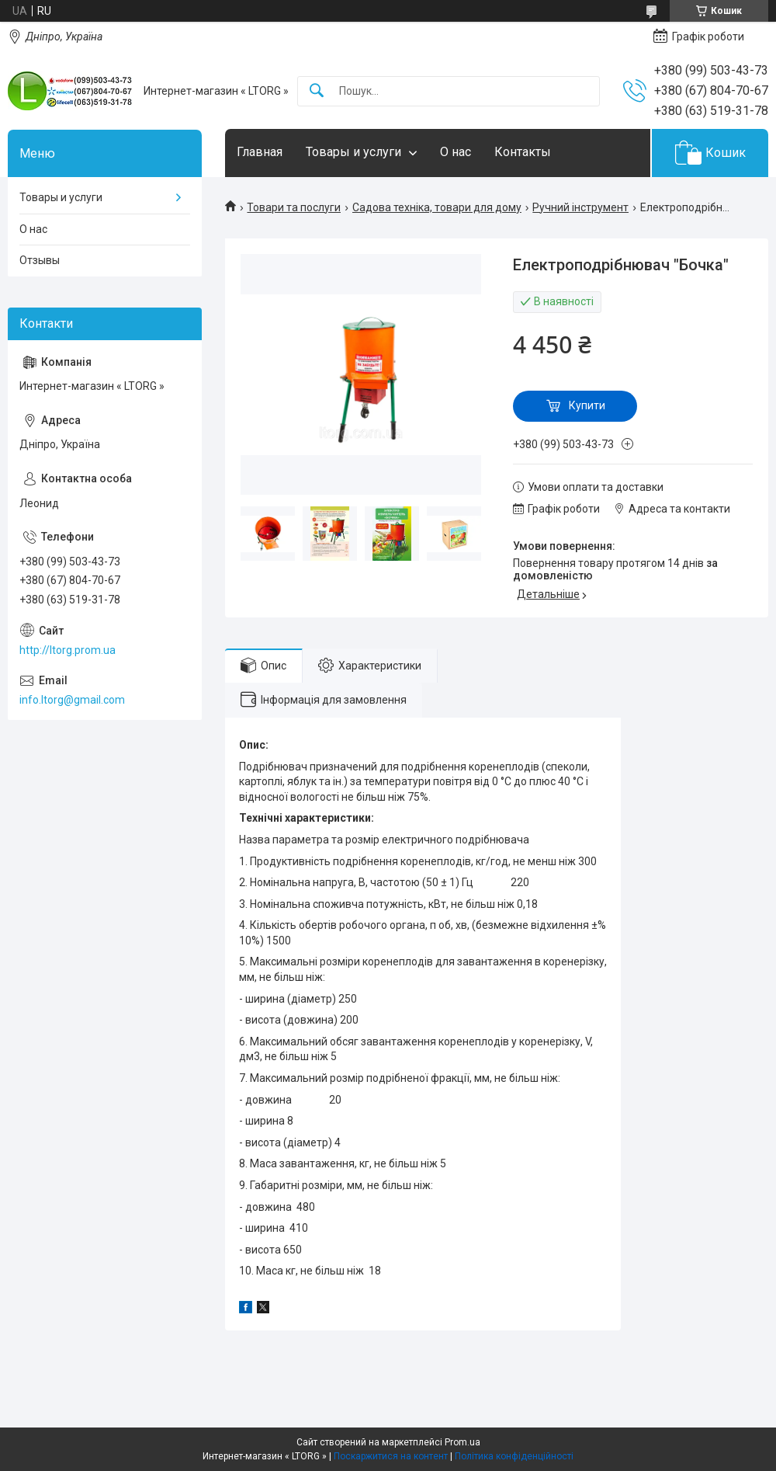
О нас (455, 151)
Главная (259, 151)
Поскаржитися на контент (391, 1456)
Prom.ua (462, 1442)
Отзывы (39, 260)
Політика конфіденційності (514, 1456)
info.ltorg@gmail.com (72, 700)
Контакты (522, 151)
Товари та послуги (294, 207)
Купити (587, 405)
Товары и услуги (353, 151)
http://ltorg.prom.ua (67, 650)
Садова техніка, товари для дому (436, 207)
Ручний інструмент (580, 207)
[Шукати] (316, 91)
